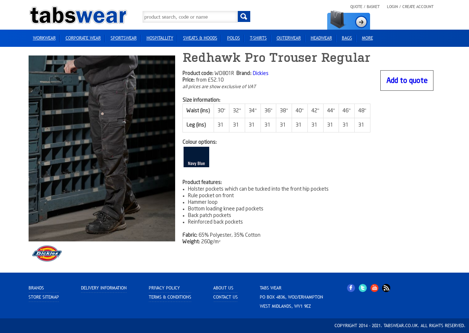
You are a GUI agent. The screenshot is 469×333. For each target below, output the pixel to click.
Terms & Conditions (170, 297)
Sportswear (124, 38)
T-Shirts (258, 38)
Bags (347, 38)
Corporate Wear (83, 38)
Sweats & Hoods (200, 38)
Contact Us (225, 297)
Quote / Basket (365, 7)
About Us (223, 288)
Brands (36, 288)
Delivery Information (104, 288)
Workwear (44, 38)
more (367, 38)
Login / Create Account (410, 7)
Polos (233, 38)
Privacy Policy (164, 288)
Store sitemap (44, 297)
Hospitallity (160, 38)
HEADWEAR (321, 38)
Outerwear (289, 38)
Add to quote (407, 81)
